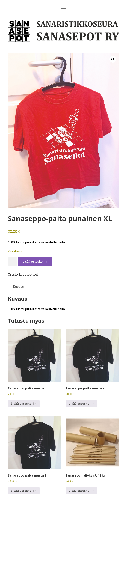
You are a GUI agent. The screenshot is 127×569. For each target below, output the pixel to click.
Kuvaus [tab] (18, 286)
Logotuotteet (28, 274)
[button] (112, 59)
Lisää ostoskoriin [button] (24, 403)
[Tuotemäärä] (12, 261)
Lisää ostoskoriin (34, 261)
